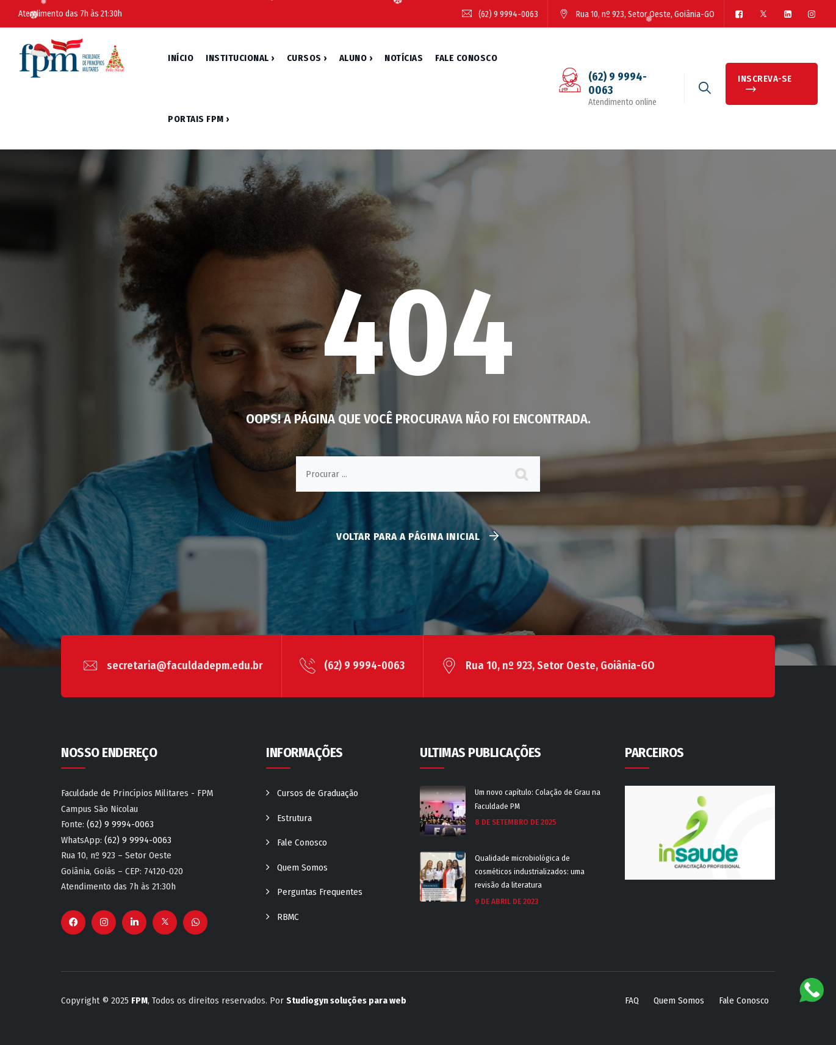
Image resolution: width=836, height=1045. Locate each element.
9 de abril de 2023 (506, 901)
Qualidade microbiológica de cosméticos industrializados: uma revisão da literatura (530, 871)
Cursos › (307, 57)
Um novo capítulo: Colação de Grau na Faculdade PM (537, 799)
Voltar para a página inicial (408, 536)
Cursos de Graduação (317, 793)
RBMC (288, 916)
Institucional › (240, 57)
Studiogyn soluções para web (346, 1000)
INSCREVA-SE (765, 78)
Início (180, 57)
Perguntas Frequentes (319, 891)
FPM (139, 1000)
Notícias (403, 57)
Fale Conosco (466, 57)
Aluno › (356, 57)
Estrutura (294, 818)
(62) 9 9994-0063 (120, 824)
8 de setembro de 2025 (516, 822)
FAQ (632, 1000)
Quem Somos (302, 867)
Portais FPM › (198, 118)
